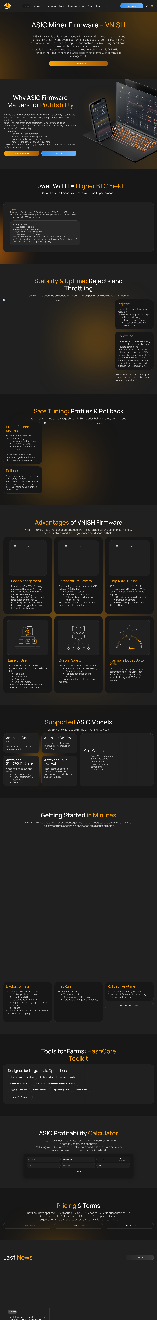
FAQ (105, 6)
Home (26, 6)
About (90, 6)
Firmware (36, 6)
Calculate (78, 1110)
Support (132, 6)
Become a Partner (76, 6)
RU (151, 5)
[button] (22, 1015)
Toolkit (62, 6)
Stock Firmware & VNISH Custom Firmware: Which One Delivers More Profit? (27, 1243)
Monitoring (51, 6)
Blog (98, 6)
